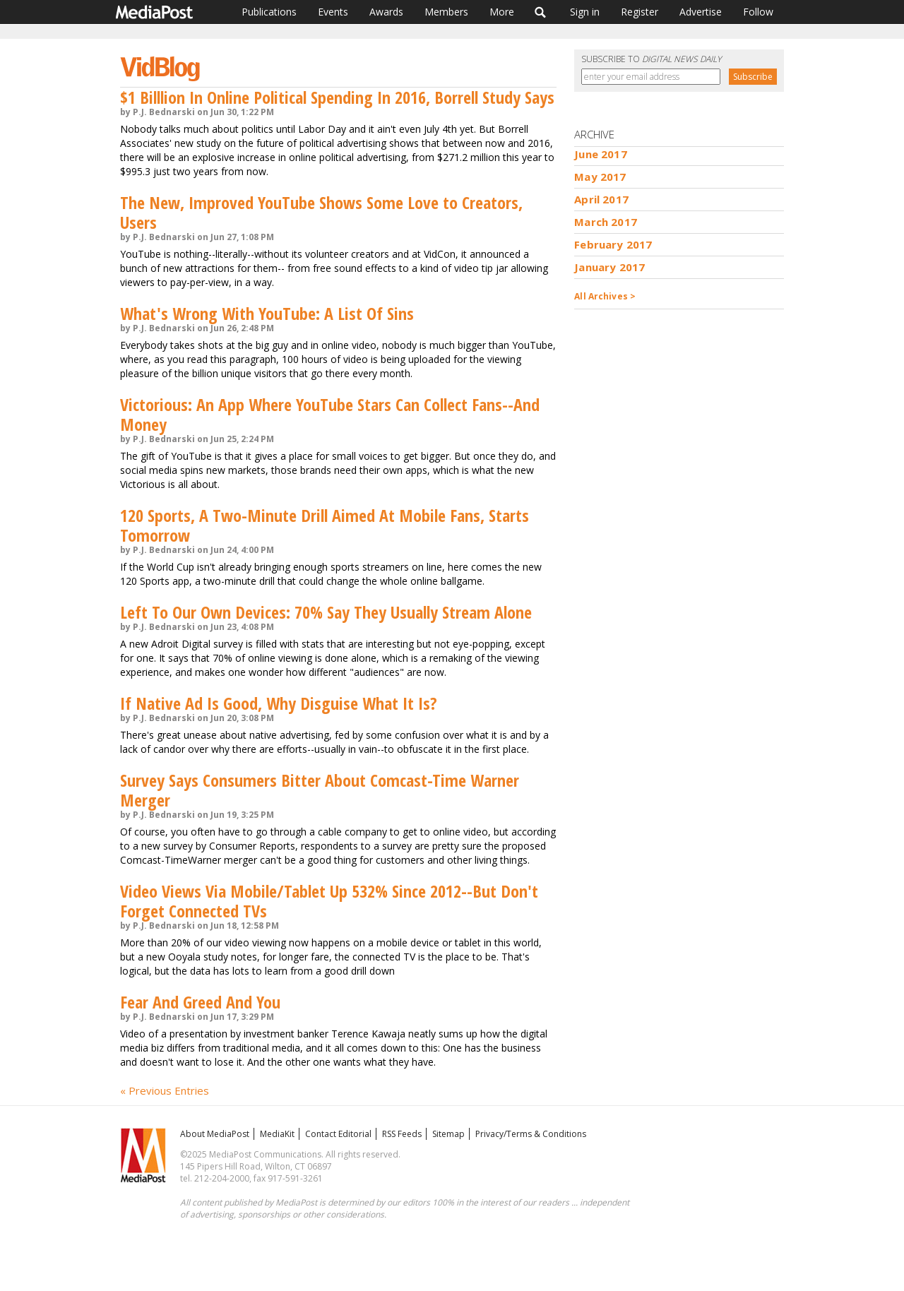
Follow (758, 11)
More (501, 11)
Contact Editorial (338, 1134)
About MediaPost (214, 1134)
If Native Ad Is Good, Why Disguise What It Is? (278, 703)
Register (639, 11)
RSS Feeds (402, 1134)
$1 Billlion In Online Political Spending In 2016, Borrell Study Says (337, 97)
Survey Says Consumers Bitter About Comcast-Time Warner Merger (319, 789)
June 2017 (600, 154)
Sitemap (448, 1134)
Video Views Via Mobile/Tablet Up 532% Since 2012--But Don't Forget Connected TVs (329, 900)
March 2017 (605, 222)
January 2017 (609, 267)
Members (446, 11)
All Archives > (605, 296)
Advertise (700, 11)
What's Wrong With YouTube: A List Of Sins (267, 313)
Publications (269, 11)
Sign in (585, 11)
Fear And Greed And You (200, 1001)
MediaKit (277, 1134)
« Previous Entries (164, 1090)
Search (541, 12)
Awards (386, 11)
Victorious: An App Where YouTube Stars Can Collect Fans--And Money (330, 414)
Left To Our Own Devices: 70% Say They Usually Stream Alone (326, 612)
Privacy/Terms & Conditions (530, 1134)
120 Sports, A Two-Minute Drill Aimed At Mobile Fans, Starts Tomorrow (324, 525)
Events (333, 11)
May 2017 (600, 176)
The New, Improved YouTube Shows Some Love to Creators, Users (321, 212)
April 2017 (601, 199)
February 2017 (613, 244)
